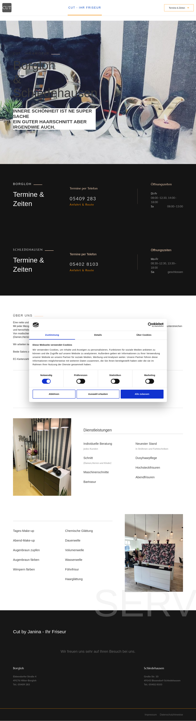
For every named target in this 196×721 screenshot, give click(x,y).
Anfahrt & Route (82, 204)
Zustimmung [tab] (52, 335)
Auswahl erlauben (98, 394)
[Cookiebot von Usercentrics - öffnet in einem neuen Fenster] (150, 325)
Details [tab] (98, 335)
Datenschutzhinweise (171, 714)
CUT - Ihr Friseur (84, 7)
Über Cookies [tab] (143, 335)
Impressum (151, 714)
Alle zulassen (142, 394)
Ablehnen (54, 394)
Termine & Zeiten (179, 7)
